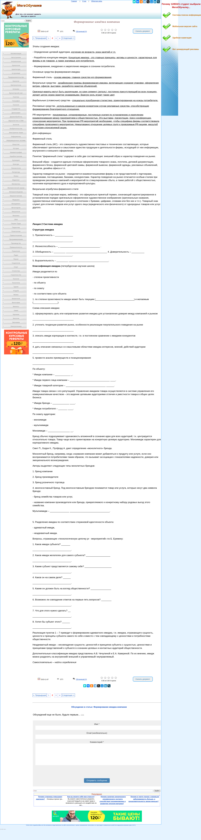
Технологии (16, 283)
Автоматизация (16, 53)
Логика (16, 176)
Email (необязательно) (97, 733)
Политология (16, 231)
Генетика (16, 97)
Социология (16, 263)
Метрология (16, 212)
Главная (74, 1)
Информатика (16, 136)
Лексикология (16, 168)
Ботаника (16, 89)
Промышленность (16, 247)
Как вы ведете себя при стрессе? (81, 797)
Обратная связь (96, 1)
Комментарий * (97, 742)
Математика (16, 184)
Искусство (15, 144)
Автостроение (16, 57)
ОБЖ (16, 219)
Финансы (16, 306)
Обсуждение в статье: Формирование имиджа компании (99, 707)
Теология (16, 279)
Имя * (96, 724)
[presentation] (54, 772)
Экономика (16, 322)
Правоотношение (16, 235)
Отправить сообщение (96, 780)
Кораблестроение (16, 156)
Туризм (15, 287)
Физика (15, 295)
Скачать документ (143, 31)
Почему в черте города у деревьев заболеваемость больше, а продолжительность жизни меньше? (144, 799)
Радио (16, 255)
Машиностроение (16, 196)
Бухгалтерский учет (16, 93)
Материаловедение (16, 192)
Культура (16, 164)
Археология (16, 65)
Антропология (16, 61)
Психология (16, 251)
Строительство (16, 275)
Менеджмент (16, 204)
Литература (16, 172)
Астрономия (16, 73)
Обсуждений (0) (81, 31)
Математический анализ (16, 188)
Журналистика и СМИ (15, 121)
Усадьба (16, 291)
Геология (16, 105)
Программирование (16, 239)
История (16, 148)
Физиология (16, 299)
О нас (84, 1)
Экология (16, 318)
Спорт (16, 267)
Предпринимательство (16, 77)
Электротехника (15, 326)
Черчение (16, 314)
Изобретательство (16, 128)
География (16, 101)
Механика (16, 215)
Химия (16, 310)
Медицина (15, 200)
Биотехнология (16, 85)
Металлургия (16, 208)
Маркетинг (16, 180)
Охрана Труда (16, 223)
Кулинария (16, 160)
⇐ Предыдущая (39, 38)
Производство (16, 243)
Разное (15, 259)
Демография (16, 113)
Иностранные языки (16, 132)
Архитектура (16, 69)
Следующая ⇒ (68, 38)
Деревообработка (16, 117)
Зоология (16, 125)
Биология (16, 81)
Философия (16, 302)
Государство (16, 109)
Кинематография (16, 152)
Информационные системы (15, 140)
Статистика (16, 271)
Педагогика (16, 227)
